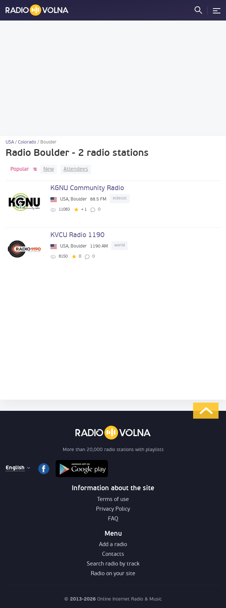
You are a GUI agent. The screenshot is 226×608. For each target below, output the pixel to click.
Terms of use (113, 500)
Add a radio (113, 545)
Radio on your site (113, 574)
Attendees (76, 169)
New (48, 169)
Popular (19, 169)
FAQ (113, 519)
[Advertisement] (113, 78)
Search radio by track (113, 564)
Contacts (113, 554)
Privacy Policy (113, 509)
